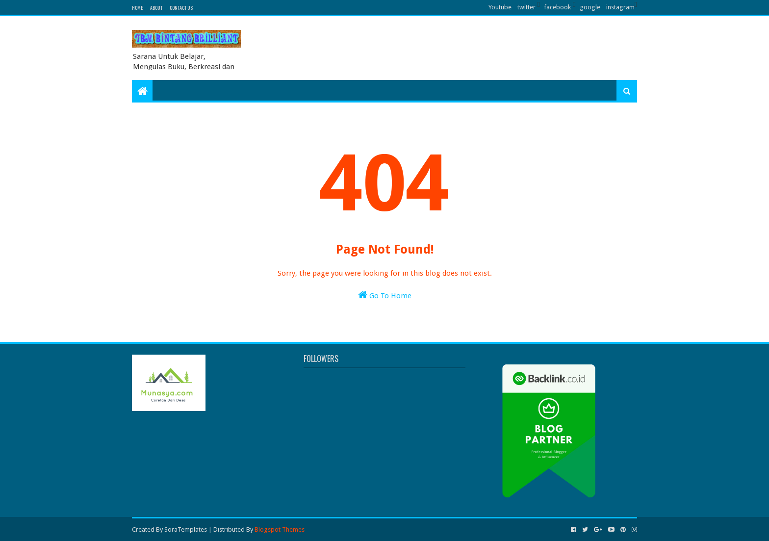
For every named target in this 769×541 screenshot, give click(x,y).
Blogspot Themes (280, 529)
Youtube (500, 7)
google (590, 7)
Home (137, 7)
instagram (620, 7)
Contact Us (181, 7)
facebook (557, 7)
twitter (526, 7)
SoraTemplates (185, 529)
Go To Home (384, 295)
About (156, 7)
